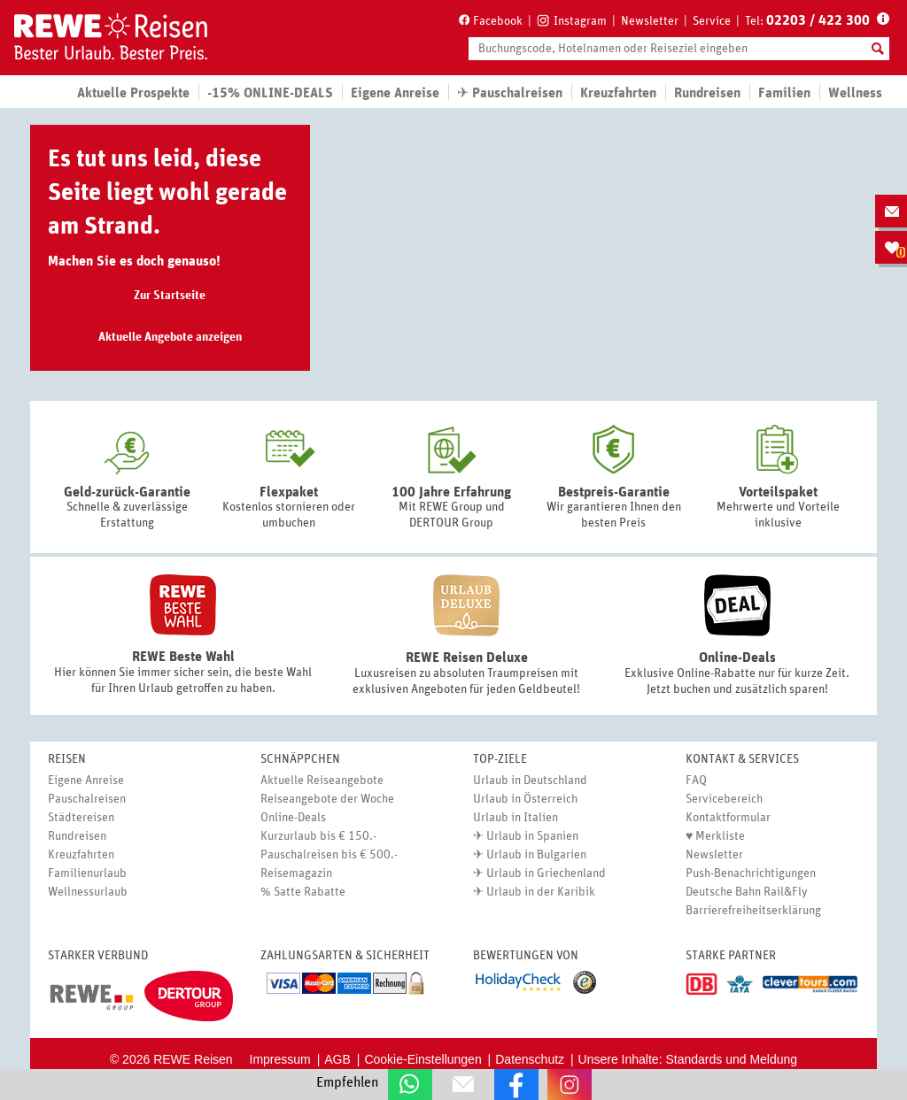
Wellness (855, 93)
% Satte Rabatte (302, 892)
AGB (337, 1059)
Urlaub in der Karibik (540, 892)
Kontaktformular (728, 818)
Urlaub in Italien (515, 818)
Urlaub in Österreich (525, 799)
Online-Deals (293, 818)
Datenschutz (529, 1059)
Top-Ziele (500, 759)
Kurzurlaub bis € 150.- (318, 836)
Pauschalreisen (87, 799)
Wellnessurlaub (88, 892)
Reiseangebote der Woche (327, 799)
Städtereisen (81, 818)
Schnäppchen (300, 759)
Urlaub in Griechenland (546, 873)
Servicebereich (724, 799)
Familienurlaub (87, 873)
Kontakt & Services (742, 759)
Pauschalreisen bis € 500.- (329, 855)
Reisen (67, 759)
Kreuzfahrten (618, 93)
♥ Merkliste (715, 836)
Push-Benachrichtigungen (751, 873)
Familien (784, 93)
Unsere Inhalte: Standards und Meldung (688, 1059)
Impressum (280, 1059)
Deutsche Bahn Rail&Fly (747, 892)
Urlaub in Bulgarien (536, 855)
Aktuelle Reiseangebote (322, 780)
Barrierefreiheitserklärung (753, 910)
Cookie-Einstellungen (422, 1059)
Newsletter (649, 21)
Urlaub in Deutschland (530, 780)
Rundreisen (77, 836)
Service (712, 21)
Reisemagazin (296, 873)
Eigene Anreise (86, 780)
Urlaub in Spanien (532, 836)
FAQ (696, 780)
